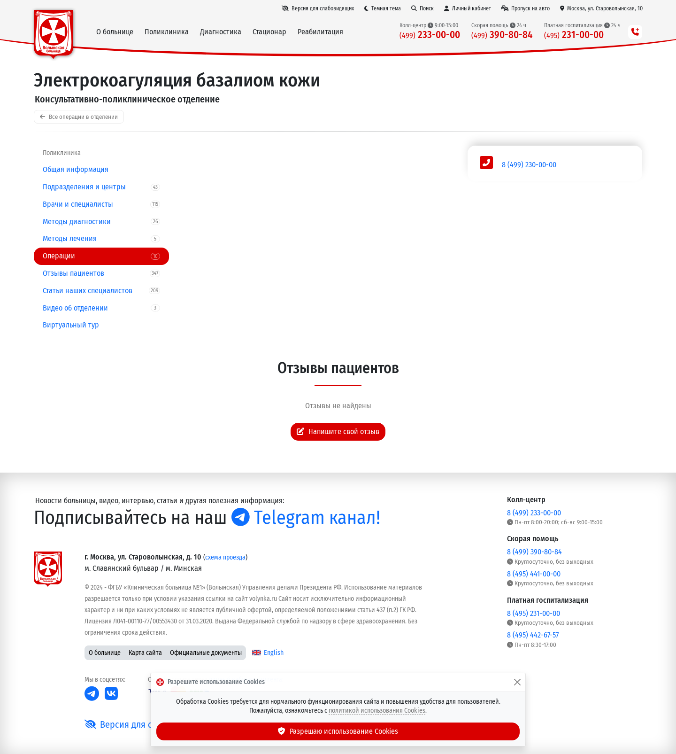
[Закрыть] (517, 682)
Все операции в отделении (79, 116)
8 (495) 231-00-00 (533, 613)
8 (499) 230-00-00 (529, 164)
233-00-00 (429, 35)
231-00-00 (574, 35)
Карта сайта (145, 653)
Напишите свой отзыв (338, 431)
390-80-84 (502, 35)
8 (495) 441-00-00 (534, 573)
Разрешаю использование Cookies (338, 731)
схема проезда (225, 557)
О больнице (105, 653)
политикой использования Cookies (377, 711)
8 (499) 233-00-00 (534, 512)
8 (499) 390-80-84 (534, 551)
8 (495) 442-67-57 (533, 634)
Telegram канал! (305, 517)
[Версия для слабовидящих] (318, 8)
